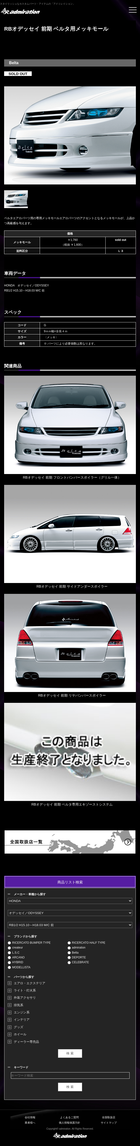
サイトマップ (109, 1122)
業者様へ (30, 1122)
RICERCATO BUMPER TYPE (29, 942)
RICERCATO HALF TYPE (86, 942)
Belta (73, 952)
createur (15, 947)
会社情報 (30, 1117)
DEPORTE (77, 957)
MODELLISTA (19, 967)
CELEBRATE (78, 962)
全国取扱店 (108, 1117)
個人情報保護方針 (69, 1122)
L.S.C (13, 952)
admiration (77, 947)
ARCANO (16, 957)
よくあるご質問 (69, 1117)
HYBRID (15, 962)
